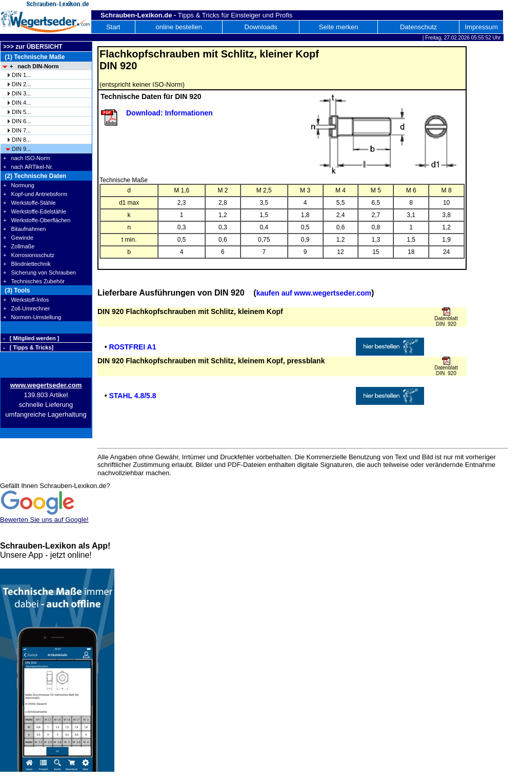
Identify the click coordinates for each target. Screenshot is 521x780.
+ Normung (18, 185)
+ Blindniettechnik (27, 264)
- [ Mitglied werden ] (31, 338)
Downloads (261, 27)
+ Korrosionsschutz (28, 255)
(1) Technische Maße (34, 57)
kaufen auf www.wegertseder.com (313, 293)
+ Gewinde (18, 238)
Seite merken (338, 27)
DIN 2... (21, 84)
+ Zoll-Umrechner (26, 308)
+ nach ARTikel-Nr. (28, 167)
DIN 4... (21, 103)
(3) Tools (16, 290)
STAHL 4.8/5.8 (132, 396)
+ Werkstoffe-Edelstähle (34, 211)
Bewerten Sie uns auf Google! (44, 519)
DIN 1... (21, 75)
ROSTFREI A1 (132, 347)
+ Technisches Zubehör (34, 281)
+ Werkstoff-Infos (26, 300)
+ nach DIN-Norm (34, 66)
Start (113, 27)
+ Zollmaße (18, 246)
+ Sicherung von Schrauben (39, 272)
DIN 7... (21, 130)
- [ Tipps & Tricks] (28, 347)
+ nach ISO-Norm (26, 158)
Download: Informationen (169, 113)
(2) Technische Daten (34, 176)
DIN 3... (21, 93)
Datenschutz (418, 27)
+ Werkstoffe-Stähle (29, 203)
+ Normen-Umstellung (32, 317)
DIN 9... (21, 149)
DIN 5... (21, 112)
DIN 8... (21, 139)
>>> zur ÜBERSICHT (33, 46)
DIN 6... (21, 121)
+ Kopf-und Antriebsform (35, 194)
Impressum (481, 27)
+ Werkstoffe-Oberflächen (36, 220)
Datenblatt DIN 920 (446, 321)
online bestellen (179, 27)
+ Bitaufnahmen (24, 229)
